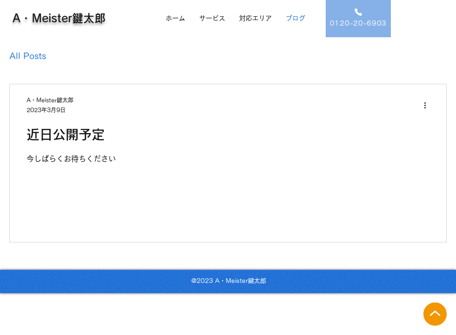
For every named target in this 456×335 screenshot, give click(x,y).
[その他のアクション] (428, 105)
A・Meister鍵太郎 (59, 18)
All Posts (27, 56)
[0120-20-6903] (358, 18)
